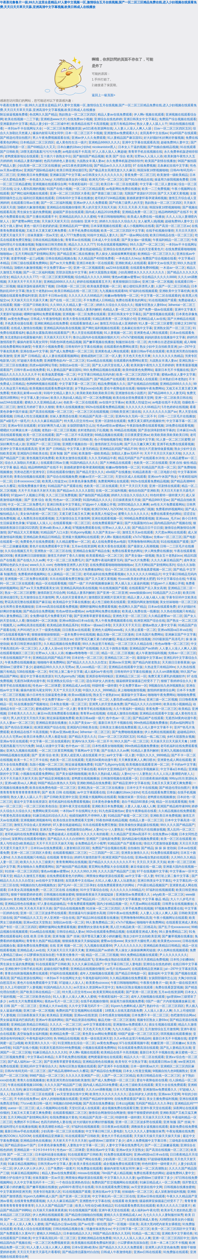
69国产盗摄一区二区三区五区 (138, 1034)
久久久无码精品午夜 (102, 458)
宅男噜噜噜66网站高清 (143, 541)
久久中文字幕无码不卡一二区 (89, 1006)
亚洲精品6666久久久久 (104, 142)
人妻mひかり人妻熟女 (136, 774)
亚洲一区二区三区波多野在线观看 (43, 913)
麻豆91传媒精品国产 (37, 1089)
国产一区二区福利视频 (56, 203)
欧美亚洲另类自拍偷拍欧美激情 (68, 1080)
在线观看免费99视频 (144, 268)
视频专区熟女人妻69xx (150, 305)
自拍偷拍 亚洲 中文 (84, 221)
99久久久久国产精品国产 (177, 825)
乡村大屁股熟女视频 (102, 272)
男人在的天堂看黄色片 (148, 249)
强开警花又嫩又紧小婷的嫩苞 (95, 639)
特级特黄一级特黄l (105, 685)
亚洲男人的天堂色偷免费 (106, 704)
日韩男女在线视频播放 (177, 904)
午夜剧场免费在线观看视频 (145, 425)
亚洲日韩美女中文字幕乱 (140, 119)
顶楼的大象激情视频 (31, 207)
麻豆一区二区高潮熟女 (151, 1168)
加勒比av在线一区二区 (74, 365)
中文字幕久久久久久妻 (119, 1178)
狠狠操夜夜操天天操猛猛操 (95, 894)
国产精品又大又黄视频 (23, 532)
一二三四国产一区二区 (103, 853)
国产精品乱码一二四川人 (94, 899)
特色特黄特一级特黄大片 (167, 495)
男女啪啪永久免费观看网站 (35, 866)
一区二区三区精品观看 (88, 189)
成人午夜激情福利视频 (151, 653)
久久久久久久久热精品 (167, 356)
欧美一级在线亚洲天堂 (96, 1038)
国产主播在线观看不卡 (41, 216)
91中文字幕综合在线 (171, 579)
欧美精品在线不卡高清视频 (90, 124)
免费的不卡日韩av (26, 1122)
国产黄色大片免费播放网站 (84, 569)
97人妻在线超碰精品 (87, 249)
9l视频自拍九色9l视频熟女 (167, 685)
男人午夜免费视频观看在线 (51, 138)
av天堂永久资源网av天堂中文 (93, 987)
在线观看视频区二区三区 (17, 653)
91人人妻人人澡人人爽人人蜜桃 (74, 996)
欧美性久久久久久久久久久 (108, 1094)
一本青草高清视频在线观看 (18, 639)
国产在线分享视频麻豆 (143, 769)
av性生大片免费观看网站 (168, 504)
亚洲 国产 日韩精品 (27, 356)
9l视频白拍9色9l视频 (67, 1103)
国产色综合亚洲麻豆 (18, 727)
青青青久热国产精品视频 (43, 941)
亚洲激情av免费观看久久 (121, 133)
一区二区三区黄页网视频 (56, 277)
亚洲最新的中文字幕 (14, 124)
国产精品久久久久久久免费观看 (121, 1247)
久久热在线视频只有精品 (178, 611)
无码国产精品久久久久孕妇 (154, 1103)
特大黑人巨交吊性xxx (78, 421)
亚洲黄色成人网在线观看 (151, 333)
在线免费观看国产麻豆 (107, 523)
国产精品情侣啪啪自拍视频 (83, 1215)
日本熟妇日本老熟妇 (173, 379)
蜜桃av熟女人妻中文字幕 (178, 374)
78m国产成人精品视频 (116, 1173)
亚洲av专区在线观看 (22, 425)
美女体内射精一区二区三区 (38, 514)
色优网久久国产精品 (43, 114)
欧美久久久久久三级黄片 (37, 862)
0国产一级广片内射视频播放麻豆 (90, 583)
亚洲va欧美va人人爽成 (55, 528)
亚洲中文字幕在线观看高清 (140, 142)
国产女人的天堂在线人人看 (110, 365)
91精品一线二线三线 (151, 736)
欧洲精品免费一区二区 (65, 1034)
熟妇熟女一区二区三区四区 (77, 114)
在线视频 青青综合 (59, 857)
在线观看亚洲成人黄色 (181, 922)
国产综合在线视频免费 (62, 476)
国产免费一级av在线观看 (156, 309)
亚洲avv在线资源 (85, 1015)
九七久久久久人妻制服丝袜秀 (145, 1131)
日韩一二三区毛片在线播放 (176, 416)
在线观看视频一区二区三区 (71, 523)
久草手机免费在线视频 (83, 230)
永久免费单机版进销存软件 (124, 161)
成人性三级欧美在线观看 (109, 602)
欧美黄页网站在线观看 (108, 992)
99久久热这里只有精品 (97, 644)
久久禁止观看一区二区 (140, 630)
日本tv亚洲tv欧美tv (84, 1247)
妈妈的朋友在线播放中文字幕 (165, 337)
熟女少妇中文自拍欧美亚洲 (158, 346)
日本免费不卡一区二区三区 (150, 1015)
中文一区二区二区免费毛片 (26, 504)
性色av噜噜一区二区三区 (172, 644)
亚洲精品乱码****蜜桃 (74, 226)
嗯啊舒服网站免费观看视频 (42, 314)
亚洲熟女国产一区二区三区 (172, 328)
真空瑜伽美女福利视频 (32, 1034)
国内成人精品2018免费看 (102, 212)
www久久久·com (41, 565)
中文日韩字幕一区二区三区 (131, 1229)
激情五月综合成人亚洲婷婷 (118, 323)
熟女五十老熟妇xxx (39, 291)
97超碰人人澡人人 (38, 523)
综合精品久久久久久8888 (92, 277)
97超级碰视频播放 (159, 1159)
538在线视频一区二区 (32, 671)
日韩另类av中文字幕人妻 (55, 1164)
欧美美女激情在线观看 (71, 458)
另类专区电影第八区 (47, 1191)
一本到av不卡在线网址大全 (23, 128)
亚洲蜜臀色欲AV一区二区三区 (64, 360)
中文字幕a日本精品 (173, 769)
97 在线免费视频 (144, 165)
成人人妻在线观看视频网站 (60, 356)
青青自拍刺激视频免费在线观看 (26, 973)
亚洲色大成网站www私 (107, 630)
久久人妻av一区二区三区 (17, 723)
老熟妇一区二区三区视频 (59, 430)
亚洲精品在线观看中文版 (126, 667)
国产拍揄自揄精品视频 (162, 147)
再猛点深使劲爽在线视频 (134, 639)
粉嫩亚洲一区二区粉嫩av (168, 1043)
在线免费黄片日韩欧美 (76, 439)
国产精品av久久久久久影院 (112, 165)
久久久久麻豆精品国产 (76, 379)
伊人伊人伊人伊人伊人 (30, 1168)
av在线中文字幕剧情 (50, 880)
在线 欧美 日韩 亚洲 (21, 249)
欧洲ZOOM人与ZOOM (107, 509)
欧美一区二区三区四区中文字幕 (122, 230)
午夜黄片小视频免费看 (47, 346)
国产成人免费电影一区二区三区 (71, 351)
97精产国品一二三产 (111, 1219)
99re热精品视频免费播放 (151, 723)
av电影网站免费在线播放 (123, 189)
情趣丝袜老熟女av (98, 1229)
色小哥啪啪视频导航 (108, 439)
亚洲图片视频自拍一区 (77, 444)
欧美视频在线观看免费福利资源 (51, 388)
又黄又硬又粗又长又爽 (74, 514)
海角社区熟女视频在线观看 (135, 987)
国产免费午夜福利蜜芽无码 (104, 560)
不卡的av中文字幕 (183, 764)
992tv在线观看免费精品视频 (104, 407)
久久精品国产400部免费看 (96, 258)
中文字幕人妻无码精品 (82, 449)
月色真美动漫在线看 (18, 323)
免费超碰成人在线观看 (63, 834)
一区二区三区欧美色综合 (40, 806)
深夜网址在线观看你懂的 (29, 839)
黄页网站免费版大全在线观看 (108, 866)
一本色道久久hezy (38, 179)
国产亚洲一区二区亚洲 (112, 593)
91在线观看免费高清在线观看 (138, 1048)
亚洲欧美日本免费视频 (32, 175)
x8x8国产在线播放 (118, 472)
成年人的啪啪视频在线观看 (59, 1099)
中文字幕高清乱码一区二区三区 (54, 1238)
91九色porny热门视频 (139, 509)
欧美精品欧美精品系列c (63, 625)
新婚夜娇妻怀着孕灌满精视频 (147, 198)
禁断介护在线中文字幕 (138, 439)
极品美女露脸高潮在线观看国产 (48, 333)
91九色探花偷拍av (111, 811)
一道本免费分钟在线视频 (78, 634)
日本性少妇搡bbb (182, 959)
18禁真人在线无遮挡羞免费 (123, 1010)
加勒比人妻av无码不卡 (127, 453)
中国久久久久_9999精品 (99, 690)
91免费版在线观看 (89, 1168)
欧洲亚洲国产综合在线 (149, 620)
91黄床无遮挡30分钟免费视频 (60, 1048)
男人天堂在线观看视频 (86, 333)
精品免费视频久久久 (112, 384)
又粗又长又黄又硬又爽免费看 (46, 230)
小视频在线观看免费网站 (37, 774)
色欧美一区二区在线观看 (80, 402)
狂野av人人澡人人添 (149, 156)
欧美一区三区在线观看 (38, 435)
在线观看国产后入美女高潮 (52, 309)
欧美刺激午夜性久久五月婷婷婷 (152, 365)
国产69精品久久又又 (41, 147)
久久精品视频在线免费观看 (62, 644)
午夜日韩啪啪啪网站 (112, 216)
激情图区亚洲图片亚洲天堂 (107, 597)
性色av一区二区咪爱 (67, 500)
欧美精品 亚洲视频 (59, 1015)
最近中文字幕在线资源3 (36, 676)
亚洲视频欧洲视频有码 (35, 820)
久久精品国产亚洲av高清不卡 (130, 834)
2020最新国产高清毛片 (168, 639)
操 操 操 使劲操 (165, 848)
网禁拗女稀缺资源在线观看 (104, 876)
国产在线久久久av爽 (31, 560)
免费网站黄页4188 (45, 811)
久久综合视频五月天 (18, 551)
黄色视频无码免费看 (40, 458)
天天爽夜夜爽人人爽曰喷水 (136, 760)
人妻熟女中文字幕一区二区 (90, 699)
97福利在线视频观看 (143, 291)
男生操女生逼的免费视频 (34, 212)
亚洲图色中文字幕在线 (94, 1201)
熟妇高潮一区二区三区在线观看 (33, 1094)
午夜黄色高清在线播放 (15, 815)
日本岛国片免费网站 (149, 634)
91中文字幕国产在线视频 (81, 648)
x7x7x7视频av (142, 537)
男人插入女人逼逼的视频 (132, 583)
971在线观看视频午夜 (15, 634)
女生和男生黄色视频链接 (17, 606)
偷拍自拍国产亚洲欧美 (143, 490)
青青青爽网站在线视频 (71, 862)
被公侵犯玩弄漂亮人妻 (138, 286)
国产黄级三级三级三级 (107, 193)
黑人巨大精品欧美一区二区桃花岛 (133, 927)
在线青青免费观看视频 (29, 1201)
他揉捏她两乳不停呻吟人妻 (87, 815)
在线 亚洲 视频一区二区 (66, 945)
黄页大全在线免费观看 (24, 699)
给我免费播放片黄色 (32, 486)
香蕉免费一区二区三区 (140, 175)
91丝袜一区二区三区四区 (22, 871)
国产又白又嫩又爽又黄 (139, 444)
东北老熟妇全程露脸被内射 (23, 337)
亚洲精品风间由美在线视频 (62, 328)
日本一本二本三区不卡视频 (168, 1243)
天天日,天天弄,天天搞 (133, 207)
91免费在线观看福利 (165, 853)
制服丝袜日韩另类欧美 (51, 244)
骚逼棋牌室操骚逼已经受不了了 (137, 681)
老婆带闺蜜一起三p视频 (27, 258)
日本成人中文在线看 (106, 240)
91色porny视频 (80, 532)
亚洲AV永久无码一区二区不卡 (135, 416)
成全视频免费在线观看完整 (120, 1108)
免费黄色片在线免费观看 (37, 541)
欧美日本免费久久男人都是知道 (45, 736)
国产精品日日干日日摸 (147, 528)
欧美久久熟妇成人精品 (66, 398)
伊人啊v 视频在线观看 (149, 114)
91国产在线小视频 (59, 189)
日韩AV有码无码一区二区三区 (25, 1071)
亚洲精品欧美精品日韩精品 (41, 537)
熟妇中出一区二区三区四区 (165, 1006)
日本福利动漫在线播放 (50, 1154)
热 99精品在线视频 (123, 430)
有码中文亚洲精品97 (112, 769)
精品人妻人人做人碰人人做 (145, 597)
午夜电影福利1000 (95, 978)
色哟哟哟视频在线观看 (41, 384)
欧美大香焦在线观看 (77, 319)
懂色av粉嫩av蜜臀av (126, 277)
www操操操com (140, 593)
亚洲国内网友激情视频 (142, 602)
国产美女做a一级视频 (136, 240)
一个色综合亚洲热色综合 (73, 1182)
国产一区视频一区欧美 (123, 1224)
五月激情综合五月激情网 (73, 518)
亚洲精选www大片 (53, 119)
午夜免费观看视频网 (81, 904)
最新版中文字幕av (149, 658)
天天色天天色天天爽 (137, 356)
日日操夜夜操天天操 (127, 500)
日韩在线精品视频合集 (47, 240)
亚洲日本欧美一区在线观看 (94, 263)
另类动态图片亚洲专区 (29, 472)
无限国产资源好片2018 (140, 193)
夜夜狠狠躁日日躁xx (127, 281)
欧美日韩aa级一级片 (90, 718)
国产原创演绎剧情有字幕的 (156, 430)
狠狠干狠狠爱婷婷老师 (26, 894)
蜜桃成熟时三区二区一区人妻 (101, 356)
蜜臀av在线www (112, 941)
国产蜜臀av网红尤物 (26, 221)
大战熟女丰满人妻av (91, 161)
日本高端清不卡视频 (76, 509)
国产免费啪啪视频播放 (127, 732)
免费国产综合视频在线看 (159, 258)
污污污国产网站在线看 (85, 1159)
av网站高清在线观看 (31, 625)
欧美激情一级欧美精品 (172, 175)
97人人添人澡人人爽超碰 (109, 151)
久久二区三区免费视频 (61, 495)
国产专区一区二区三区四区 (18, 927)
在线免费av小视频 (79, 119)
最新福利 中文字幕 (161, 973)
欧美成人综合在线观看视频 (32, 1229)
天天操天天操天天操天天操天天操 (157, 1136)
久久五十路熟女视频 (114, 648)
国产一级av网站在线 (134, 235)
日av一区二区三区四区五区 (172, 128)
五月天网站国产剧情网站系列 (35, 254)
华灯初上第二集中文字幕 (66, 671)
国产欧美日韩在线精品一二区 (40, 992)
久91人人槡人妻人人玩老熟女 (115, 880)
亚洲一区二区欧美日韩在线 (173, 398)
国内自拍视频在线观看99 (17, 379)
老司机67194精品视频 (110, 198)
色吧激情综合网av (79, 829)
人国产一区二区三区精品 (172, 286)
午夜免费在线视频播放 (20, 662)
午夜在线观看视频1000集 (25, 1085)
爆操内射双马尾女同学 (47, 133)
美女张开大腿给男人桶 (140, 941)
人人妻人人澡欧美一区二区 (18, 769)
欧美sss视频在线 (80, 695)
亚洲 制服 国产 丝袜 (63, 453)
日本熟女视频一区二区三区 (68, 704)
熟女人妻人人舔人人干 (152, 124)
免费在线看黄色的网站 (166, 514)
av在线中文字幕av (111, 402)
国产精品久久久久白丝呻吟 (143, 704)
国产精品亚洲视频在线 (54, 778)
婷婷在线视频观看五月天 (94, 281)
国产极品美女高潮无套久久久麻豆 (112, 170)
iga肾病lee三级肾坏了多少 (106, 1140)
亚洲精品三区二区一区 (119, 658)
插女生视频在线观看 (163, 1024)
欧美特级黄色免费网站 (137, 370)
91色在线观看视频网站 (112, 244)
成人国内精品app (48, 379)
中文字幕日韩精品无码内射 (96, 374)
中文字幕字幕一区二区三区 (77, 384)
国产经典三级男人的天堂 (126, 203)
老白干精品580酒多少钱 (137, 801)
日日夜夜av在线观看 (76, 630)
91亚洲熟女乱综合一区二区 (65, 681)
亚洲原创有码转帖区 (100, 676)
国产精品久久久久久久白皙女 (87, 662)
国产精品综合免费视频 (38, 611)
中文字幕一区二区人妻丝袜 (158, 184)
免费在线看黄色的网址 (131, 300)
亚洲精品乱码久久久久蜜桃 (77, 216)
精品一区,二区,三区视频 (117, 653)
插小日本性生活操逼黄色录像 (46, 695)
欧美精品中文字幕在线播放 (71, 602)
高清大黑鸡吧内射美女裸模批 (161, 1224)
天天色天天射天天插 (38, 908)
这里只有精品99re (122, 124)
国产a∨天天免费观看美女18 (39, 588)
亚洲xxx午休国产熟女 (162, 476)
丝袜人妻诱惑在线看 (64, 416)
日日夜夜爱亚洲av (137, 435)
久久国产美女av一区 (107, 532)
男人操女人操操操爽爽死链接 (116, 254)
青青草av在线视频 (77, 240)
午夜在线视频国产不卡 (15, 658)
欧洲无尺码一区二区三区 (106, 179)
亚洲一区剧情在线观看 (110, 421)
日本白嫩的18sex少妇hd (73, 147)
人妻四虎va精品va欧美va (127, 699)
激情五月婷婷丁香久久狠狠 (35, 407)
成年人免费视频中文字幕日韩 (146, 1140)
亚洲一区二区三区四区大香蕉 (70, 193)
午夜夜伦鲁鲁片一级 (70, 955)
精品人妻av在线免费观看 (115, 114)
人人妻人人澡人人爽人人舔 (133, 128)
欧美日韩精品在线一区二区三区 (171, 235)
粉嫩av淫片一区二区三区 (96, 476)
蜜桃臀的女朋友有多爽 (93, 927)
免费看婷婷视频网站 (170, 509)
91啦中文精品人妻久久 (102, 235)
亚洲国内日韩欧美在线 (32, 453)
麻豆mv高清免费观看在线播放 (58, 713)
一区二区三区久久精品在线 (134, 644)
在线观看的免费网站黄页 (121, 346)
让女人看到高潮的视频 (29, 189)
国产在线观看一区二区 (20, 1159)
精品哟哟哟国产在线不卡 (175, 212)
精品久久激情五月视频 (29, 876)
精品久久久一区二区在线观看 (144, 1057)
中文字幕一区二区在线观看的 (161, 295)
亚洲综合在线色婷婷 (108, 119)
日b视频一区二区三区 (71, 286)
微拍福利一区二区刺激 (41, 620)
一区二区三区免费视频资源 (62, 128)
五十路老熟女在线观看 (68, 1089)
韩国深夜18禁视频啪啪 (152, 170)
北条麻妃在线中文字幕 (172, 165)
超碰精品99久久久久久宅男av (54, 667)
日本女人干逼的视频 (132, 147)
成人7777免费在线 (73, 235)
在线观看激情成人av (84, 323)
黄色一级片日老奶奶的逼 (41, 226)
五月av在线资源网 (83, 546)
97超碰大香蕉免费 (29, 360)
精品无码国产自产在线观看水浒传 (141, 458)
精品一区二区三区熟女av (56, 639)
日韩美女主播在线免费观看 (118, 727)
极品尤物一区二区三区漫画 (115, 634)
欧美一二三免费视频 (156, 189)
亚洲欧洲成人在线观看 (130, 263)
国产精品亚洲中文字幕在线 (131, 783)
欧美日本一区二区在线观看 (119, 184)
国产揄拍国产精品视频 (88, 156)
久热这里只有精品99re (159, 667)
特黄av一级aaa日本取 (96, 625)
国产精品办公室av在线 (61, 1224)
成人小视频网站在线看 (138, 226)
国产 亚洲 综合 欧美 (38, 500)
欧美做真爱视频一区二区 (104, 286)
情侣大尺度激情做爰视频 (156, 449)
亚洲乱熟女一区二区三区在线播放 (101, 788)
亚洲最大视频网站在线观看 (80, 537)
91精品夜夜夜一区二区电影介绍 (114, 319)
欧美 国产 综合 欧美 (119, 156)
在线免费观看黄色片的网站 (66, 876)
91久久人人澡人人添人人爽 (132, 1238)
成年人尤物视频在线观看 (97, 973)
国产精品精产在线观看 (109, 379)
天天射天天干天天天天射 (25, 281)
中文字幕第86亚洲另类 (15, 1191)
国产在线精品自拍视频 (142, 384)
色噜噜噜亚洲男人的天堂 (71, 565)
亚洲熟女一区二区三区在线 (52, 551)
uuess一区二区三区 (21, 1108)
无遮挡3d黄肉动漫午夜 (29, 681)
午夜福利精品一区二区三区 (171, 240)
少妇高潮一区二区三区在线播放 (38, 165)
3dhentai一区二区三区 (95, 732)
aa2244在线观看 (117, 268)
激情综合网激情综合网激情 (107, 1113)
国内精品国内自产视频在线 (172, 523)
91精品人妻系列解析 (28, 161)
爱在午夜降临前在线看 (119, 388)
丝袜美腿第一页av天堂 (43, 235)
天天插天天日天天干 (57, 337)
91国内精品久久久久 (84, 463)
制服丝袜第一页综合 (132, 797)
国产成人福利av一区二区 (25, 1061)
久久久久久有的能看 (95, 834)
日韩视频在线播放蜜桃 (59, 894)
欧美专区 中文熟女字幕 (131, 1061)
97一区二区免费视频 (97, 398)
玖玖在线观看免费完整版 (67, 579)
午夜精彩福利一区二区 (83, 184)
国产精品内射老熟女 (146, 662)
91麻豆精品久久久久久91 (49, 1052)
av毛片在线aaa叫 (118, 969)
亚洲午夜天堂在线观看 (74, 806)
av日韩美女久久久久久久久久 (102, 175)
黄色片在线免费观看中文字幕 (49, 546)
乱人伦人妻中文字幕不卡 (155, 727)
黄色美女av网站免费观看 (99, 1034)
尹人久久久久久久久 (128, 945)
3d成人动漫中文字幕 (50, 746)
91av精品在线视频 (99, 360)
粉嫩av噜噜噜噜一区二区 (121, 295)
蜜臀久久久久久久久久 (133, 514)
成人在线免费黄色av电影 (109, 541)
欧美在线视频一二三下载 (22, 119)
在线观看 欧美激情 (125, 1201)
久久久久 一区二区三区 (65, 1024)
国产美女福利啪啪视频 (71, 774)
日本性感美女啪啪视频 (107, 746)
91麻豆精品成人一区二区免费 (160, 1182)
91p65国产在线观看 (183, 133)
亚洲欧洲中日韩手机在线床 (23, 969)
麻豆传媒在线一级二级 (145, 866)
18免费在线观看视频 (179, 425)
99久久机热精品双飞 (79, 959)
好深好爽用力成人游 (51, 425)
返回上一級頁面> (103, 95)
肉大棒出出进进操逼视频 (165, 342)
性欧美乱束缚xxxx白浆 (26, 393)
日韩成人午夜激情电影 (45, 319)
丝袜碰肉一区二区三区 (137, 1191)
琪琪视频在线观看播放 (175, 1034)
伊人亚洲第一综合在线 (59, 918)
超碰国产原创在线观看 (68, 212)
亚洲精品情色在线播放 (20, 904)
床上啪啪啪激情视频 (131, 690)
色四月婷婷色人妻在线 (59, 161)
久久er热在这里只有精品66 (132, 1038)
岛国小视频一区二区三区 (46, 764)
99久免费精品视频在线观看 (102, 370)
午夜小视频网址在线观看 (170, 918)
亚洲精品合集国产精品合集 (41, 509)
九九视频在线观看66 (113, 291)
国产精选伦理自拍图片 (15, 138)
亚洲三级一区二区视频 (157, 281)
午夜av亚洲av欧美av (64, 732)
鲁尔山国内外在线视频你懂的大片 (96, 337)
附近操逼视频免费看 (14, 114)
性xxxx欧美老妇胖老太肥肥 (136, 579)
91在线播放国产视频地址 (31, 704)
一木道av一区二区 (172, 268)
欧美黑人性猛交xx (138, 402)
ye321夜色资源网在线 (97, 128)
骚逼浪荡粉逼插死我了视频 (35, 286)
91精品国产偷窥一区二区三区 (128, 815)
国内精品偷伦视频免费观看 (140, 839)
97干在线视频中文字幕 (152, 871)
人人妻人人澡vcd (50, 648)
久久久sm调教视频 (166, 671)
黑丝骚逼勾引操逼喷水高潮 (86, 913)
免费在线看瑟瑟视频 (169, 987)
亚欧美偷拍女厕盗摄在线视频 (138, 825)
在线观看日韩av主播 (25, 203)
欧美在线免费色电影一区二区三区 (52, 788)
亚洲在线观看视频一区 (107, 518)
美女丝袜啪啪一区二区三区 (178, 602)
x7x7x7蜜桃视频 (132, 337)
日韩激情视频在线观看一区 (119, 778)
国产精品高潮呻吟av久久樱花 (68, 1071)
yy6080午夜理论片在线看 (54, 249)
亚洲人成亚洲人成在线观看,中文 (83, 755)
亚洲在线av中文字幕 (34, 351)
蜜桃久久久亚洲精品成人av (43, 402)
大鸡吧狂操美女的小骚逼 (70, 179)
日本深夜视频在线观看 (105, 226)
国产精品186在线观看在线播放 (98, 918)
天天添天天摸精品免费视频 (149, 959)
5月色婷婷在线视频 (175, 407)
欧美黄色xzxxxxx (169, 941)
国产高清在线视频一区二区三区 (51, 411)
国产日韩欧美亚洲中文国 (61, 797)
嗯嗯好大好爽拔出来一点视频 (20, 430)
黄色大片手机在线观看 (116, 1136)
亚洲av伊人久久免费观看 (88, 138)
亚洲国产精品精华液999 (173, 806)
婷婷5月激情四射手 (87, 857)
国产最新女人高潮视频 (143, 546)
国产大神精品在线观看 (116, 463)
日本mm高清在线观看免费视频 (57, 606)
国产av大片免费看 (62, 263)
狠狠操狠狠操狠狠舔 (45, 634)
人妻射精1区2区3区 (76, 848)
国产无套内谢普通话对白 (43, 439)
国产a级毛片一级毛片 (15, 421)
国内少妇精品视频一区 (112, 904)
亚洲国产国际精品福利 (39, 170)
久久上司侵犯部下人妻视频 (23, 987)
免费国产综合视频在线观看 (177, 119)
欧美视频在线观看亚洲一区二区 (147, 764)
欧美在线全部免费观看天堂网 (133, 398)
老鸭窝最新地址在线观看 (22, 156)
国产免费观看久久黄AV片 (17, 1233)
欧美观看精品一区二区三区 (104, 555)
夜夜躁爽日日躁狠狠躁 (30, 555)
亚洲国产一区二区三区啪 (43, 444)
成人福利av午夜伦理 (98, 671)
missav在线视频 (89, 1173)
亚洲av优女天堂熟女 (37, 922)
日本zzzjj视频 (125, 1103)
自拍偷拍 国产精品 (140, 848)
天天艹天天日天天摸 (133, 486)
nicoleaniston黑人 (104, 147)
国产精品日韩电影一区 (130, 973)
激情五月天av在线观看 (137, 532)
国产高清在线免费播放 (98, 1103)
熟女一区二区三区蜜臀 (20, 593)
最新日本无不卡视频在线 (172, 370)
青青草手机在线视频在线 (145, 151)
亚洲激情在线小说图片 (130, 393)
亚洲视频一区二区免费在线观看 (84, 314)
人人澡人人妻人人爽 (158, 1010)
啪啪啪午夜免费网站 (150, 388)
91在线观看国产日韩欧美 (53, 964)
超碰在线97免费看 (56, 969)
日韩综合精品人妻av (70, 931)
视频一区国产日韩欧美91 (31, 305)
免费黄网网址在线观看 (113, 481)
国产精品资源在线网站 (26, 978)
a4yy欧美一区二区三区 (168, 894)
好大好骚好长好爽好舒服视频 (164, 138)
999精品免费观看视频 (139, 518)
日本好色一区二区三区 (87, 658)
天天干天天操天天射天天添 (36, 490)
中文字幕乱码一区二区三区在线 (113, 1196)
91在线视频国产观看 (162, 300)
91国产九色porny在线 (109, 764)
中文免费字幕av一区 (58, 268)
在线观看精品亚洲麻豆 (147, 969)
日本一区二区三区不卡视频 (83, 133)
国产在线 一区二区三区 (65, 300)
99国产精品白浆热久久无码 (56, 783)
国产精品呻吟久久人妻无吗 (166, 393)
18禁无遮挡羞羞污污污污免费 (40, 151)
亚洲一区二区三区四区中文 (170, 1238)
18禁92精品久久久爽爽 (133, 504)
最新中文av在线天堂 (162, 263)
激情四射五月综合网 (108, 444)
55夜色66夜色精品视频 (65, 342)
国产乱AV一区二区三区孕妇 (19, 829)
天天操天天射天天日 (55, 221)
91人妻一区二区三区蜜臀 (155, 323)
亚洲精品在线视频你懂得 (64, 207)
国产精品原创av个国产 (20, 1145)
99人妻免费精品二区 (14, 616)
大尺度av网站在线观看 (170, 532)
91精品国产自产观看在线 (65, 486)
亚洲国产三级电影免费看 (103, 839)
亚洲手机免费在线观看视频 (175, 444)
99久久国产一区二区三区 (147, 244)
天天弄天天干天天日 (127, 625)
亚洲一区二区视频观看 (88, 268)
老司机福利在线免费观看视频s (104, 574)
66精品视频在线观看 (109, 435)
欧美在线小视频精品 (177, 704)
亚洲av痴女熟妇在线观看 (152, 857)
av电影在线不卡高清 (76, 151)
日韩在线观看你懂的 (61, 472)
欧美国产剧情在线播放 (160, 161)
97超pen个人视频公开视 (27, 495)
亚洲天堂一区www (52, 829)
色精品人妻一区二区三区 (120, 309)
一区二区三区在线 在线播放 (59, 890)
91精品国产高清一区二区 (96, 416)
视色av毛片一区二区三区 (62, 1001)
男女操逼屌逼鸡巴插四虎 (17, 1020)
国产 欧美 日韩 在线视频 (58, 792)
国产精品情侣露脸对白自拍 (80, 1252)
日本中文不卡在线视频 (142, 788)
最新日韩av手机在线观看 (148, 351)
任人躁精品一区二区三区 (64, 574)
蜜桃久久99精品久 (49, 1233)
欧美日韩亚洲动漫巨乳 (71, 170)
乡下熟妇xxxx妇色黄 (88, 388)
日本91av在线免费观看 (46, 848)
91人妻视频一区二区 (118, 333)
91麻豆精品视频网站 (22, 1164)
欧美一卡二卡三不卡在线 (31, 760)
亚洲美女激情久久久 (135, 853)
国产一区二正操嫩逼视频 (162, 1145)
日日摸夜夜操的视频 (154, 778)
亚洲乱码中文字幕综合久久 (38, 1066)
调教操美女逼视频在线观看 (149, 1126)
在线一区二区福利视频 (111, 490)
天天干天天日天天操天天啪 (162, 453)
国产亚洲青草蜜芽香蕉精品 (92, 616)
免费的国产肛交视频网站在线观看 (79, 1010)
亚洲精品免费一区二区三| (139, 212)
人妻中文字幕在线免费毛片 (124, 1145)
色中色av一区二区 (118, 718)
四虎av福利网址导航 (43, 365)
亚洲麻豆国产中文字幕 (65, 175)
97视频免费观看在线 (86, 528)
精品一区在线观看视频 (51, 583)
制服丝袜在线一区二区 (131, 342)
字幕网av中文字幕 (87, 750)
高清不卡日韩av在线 (53, 295)
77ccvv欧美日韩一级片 (15, 959)
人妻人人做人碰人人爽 (140, 806)
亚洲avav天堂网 (120, 662)
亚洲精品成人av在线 (152, 319)
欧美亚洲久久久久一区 (40, 1043)
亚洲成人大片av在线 (53, 1006)
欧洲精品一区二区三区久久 (156, 254)
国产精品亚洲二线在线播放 (75, 254)
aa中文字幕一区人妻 (120, 755)
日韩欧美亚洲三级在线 (125, 411)
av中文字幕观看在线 (91, 792)
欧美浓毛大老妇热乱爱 (176, 1210)
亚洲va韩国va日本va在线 (76, 620)
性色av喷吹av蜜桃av (111, 425)
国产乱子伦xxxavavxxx (173, 927)
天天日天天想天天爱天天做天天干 (40, 569)
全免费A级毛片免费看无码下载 (51, 616)
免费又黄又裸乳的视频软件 (146, 421)
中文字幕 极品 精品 (13, 467)
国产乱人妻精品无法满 (175, 1048)
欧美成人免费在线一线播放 (145, 216)
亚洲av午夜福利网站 (50, 1020)
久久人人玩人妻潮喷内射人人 (173, 774)
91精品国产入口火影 (54, 532)
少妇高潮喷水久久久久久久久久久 (141, 272)
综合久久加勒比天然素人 (22, 463)
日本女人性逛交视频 (137, 1071)
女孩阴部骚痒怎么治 (81, 425)
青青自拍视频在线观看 (29, 476)
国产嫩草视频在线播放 (98, 342)
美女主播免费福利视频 (162, 1099)
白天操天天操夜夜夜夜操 (50, 1210)
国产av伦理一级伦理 (92, 1224)
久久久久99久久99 (83, 871)
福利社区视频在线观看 (38, 198)
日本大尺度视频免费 (127, 1089)
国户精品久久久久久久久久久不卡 (111, 862)
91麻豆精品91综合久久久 (49, 815)
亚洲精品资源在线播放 (51, 723)
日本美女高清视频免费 (23, 890)
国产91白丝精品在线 (139, 179)
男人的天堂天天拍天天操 (99, 207)
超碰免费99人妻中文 (175, 142)
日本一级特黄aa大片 (144, 1066)
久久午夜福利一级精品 (128, 709)
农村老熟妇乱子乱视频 (93, 430)
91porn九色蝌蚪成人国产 (128, 1006)
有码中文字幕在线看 (82, 769)
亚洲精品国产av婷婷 (143, 648)
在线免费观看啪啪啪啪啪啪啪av (111, 565)
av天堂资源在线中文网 (72, 1094)
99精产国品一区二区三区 (46, 1075)
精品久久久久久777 (81, 244)
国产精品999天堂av (155, 500)
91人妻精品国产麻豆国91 (124, 138)
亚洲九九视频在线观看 (21, 750)
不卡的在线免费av (26, 1099)
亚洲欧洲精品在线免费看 (51, 323)
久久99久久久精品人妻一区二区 (72, 305)
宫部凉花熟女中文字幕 (71, 272)
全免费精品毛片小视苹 (90, 843)
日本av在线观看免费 (162, 606)
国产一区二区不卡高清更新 (74, 435)
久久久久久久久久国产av (160, 411)
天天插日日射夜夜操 (176, 662)
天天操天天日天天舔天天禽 (29, 300)
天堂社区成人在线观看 (130, 476)
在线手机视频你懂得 (160, 230)
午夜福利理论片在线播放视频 (145, 829)
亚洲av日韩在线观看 (151, 1196)
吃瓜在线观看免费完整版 (159, 792)
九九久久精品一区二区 (127, 1029)
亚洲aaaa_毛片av (168, 518)
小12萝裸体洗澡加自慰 (39, 955)
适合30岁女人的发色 (100, 681)
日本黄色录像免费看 (82, 481)
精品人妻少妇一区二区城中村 (49, 124)
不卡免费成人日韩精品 (98, 300)
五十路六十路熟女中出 (55, 156)
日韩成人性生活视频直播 (31, 416)
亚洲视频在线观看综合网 (49, 184)
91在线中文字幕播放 (126, 899)
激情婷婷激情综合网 (161, 690)
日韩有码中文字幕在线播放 (74, 198)
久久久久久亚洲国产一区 (82, 1075)
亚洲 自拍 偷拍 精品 (182, 463)
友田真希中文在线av (154, 133)
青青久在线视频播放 (70, 407)
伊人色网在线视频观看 (159, 732)
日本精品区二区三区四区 (37, 142)
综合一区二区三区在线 (120, 569)
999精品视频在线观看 (15, 755)
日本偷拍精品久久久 (77, 1233)
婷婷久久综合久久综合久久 (117, 221)
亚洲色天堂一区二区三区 (130, 616)
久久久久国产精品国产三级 (116, 871)
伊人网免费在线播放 (158, 551)
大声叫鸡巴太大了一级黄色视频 (38, 630)
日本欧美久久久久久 (22, 713)
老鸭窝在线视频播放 (85, 778)
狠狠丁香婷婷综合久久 (176, 681)
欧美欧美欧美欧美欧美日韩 (95, 393)
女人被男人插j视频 (150, 221)
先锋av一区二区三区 (168, 537)
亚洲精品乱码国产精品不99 (118, 449)
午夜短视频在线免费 (180, 1131)
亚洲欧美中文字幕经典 (174, 291)
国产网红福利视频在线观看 (29, 193)
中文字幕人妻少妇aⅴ (35, 398)
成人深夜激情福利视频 (170, 1191)
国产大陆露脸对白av (139, 523)
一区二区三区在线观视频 (92, 411)
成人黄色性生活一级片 (71, 142)
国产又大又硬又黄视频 (173, 193)
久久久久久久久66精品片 (86, 295)
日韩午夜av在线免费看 (29, 370)
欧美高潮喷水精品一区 (54, 1126)
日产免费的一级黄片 (61, 1168)
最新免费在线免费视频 (32, 945)
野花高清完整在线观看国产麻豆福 (28, 602)
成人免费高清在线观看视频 (35, 518)
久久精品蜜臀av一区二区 (73, 541)
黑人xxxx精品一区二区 (91, 667)
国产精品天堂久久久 (90, 472)
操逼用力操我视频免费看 (171, 179)
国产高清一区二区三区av (173, 226)
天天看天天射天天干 (18, 309)
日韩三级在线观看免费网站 (29, 263)
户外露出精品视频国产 (152, 885)
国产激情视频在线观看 (158, 314)
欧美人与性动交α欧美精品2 (94, 1205)
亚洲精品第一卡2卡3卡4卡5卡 (34, 1150)
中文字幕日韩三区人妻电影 (123, 964)
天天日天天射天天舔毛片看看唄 (38, 1252)
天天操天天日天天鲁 (156, 1117)
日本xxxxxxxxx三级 (27, 481)
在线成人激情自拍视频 (26, 328)
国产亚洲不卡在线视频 (113, 1066)
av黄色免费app (18, 319)
